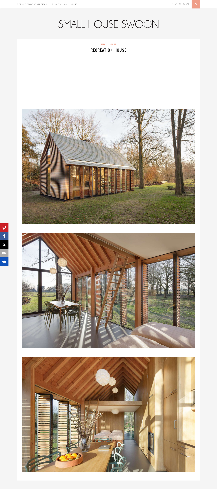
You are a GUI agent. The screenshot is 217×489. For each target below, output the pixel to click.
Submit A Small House (64, 4)
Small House (108, 44)
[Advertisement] (108, 80)
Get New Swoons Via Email (32, 4)
